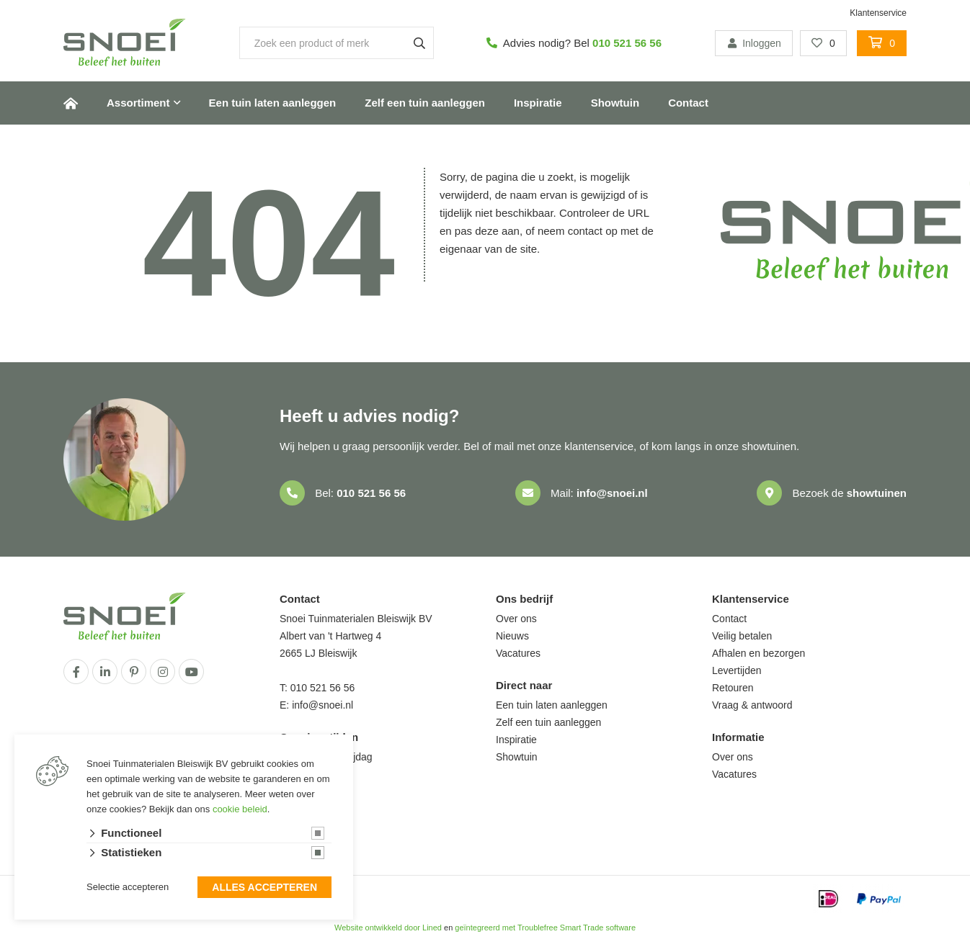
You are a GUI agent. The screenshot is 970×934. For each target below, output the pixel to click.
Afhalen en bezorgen (758, 653)
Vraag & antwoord (752, 705)
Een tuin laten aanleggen (273, 102)
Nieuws (512, 636)
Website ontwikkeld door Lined (388, 927)
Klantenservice (878, 13)
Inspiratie (538, 102)
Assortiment (138, 102)
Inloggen (753, 43)
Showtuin (615, 102)
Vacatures (518, 653)
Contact (688, 102)
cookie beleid (240, 809)
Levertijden (737, 670)
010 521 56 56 (627, 43)
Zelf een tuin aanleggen (425, 102)
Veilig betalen (742, 636)
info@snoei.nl (612, 493)
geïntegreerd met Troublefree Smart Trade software (545, 927)
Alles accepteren (264, 888)
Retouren (733, 687)
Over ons (516, 618)
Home (70, 103)
